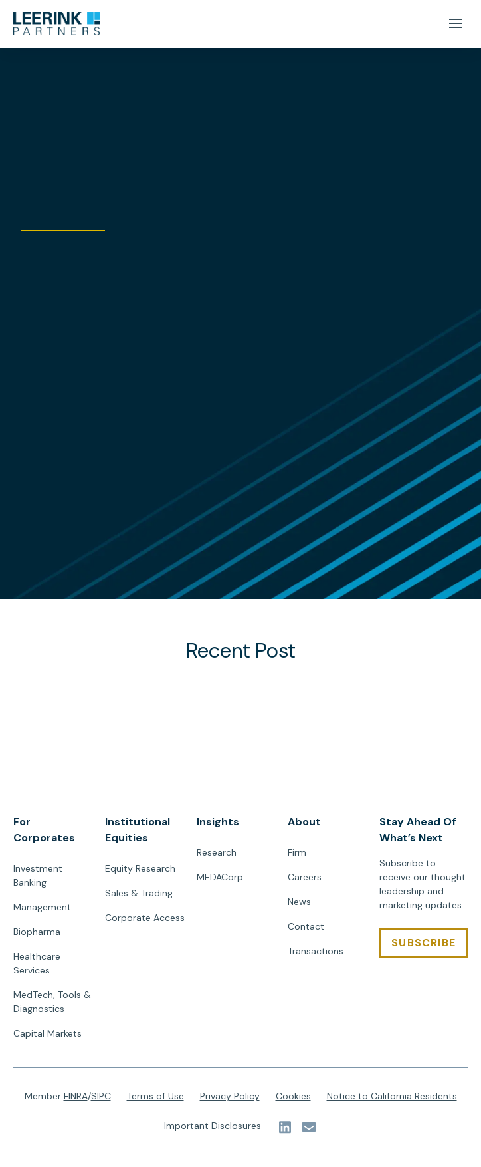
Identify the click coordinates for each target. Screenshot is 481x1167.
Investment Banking (37, 875)
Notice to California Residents (392, 1096)
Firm (297, 852)
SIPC (101, 1096)
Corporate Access (145, 918)
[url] (56, 24)
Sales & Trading (139, 893)
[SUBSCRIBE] (423, 943)
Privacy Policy (230, 1096)
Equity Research (140, 868)
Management (42, 907)
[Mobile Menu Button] (455, 23)
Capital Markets (47, 1033)
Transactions (315, 951)
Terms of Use (155, 1096)
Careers (305, 877)
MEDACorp (220, 877)
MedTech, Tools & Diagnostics (52, 1002)
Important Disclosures (212, 1126)
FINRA (76, 1096)
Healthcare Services (36, 963)
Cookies (293, 1096)
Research (217, 852)
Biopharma (36, 932)
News (299, 902)
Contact (306, 926)
